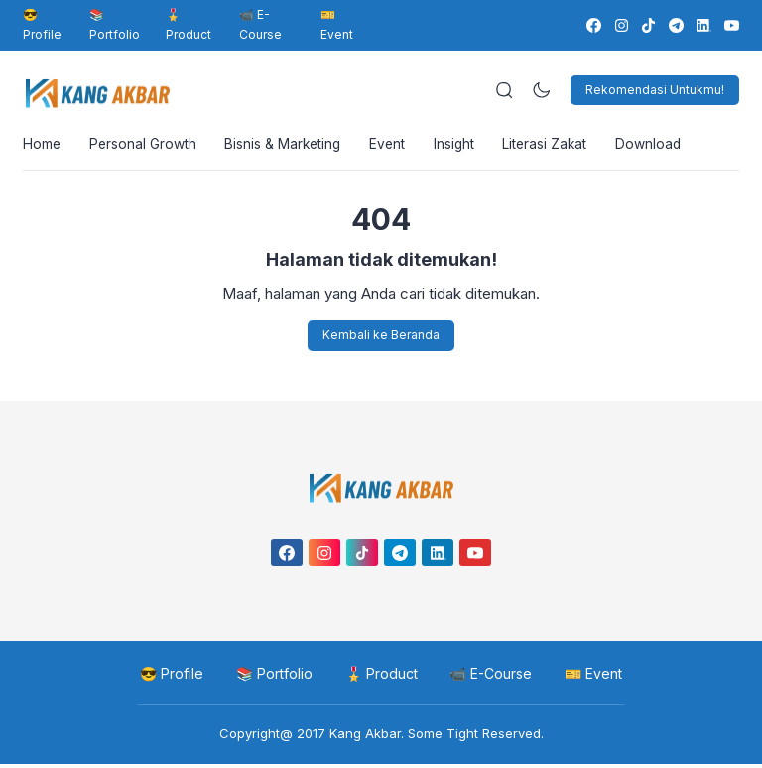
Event (396, 146)
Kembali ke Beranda (381, 338)
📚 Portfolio (114, 24)
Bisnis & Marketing (288, 146)
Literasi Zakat (559, 146)
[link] (592, 25)
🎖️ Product (188, 24)
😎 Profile (42, 24)
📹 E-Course (260, 24)
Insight (465, 146)
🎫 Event (336, 24)
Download (665, 146)
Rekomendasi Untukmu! (654, 89)
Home (42, 146)
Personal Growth (145, 146)
